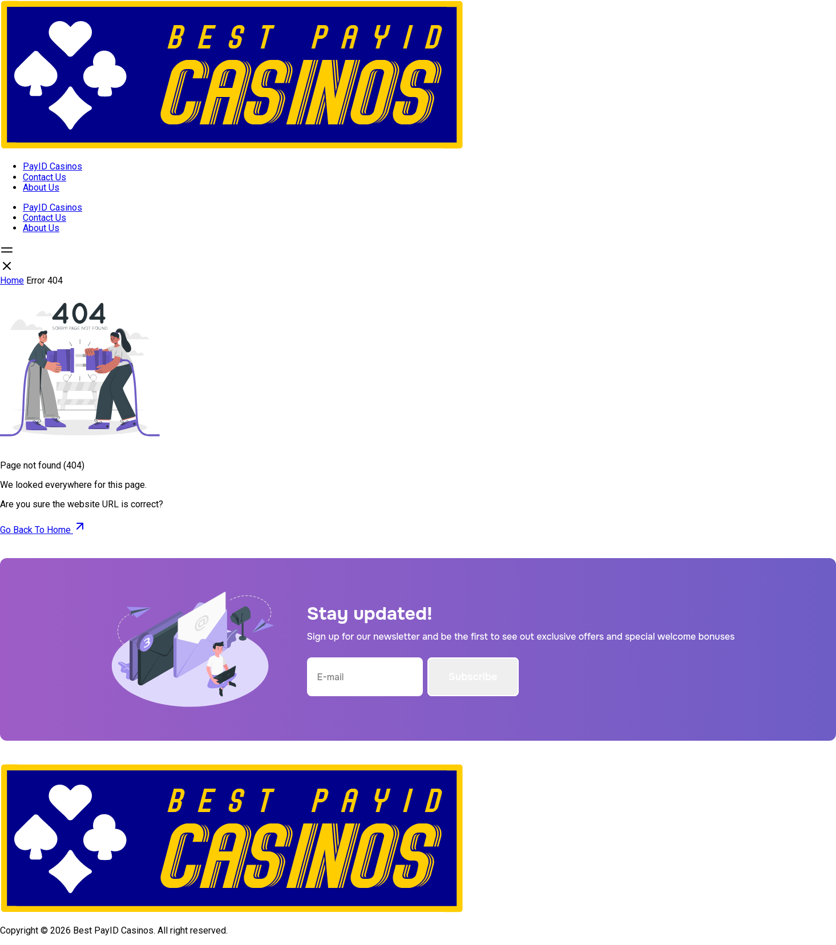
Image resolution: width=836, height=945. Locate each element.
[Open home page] (232, 147)
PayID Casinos (52, 166)
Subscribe (473, 677)
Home (12, 280)
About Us (41, 187)
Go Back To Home (43, 529)
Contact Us (44, 177)
